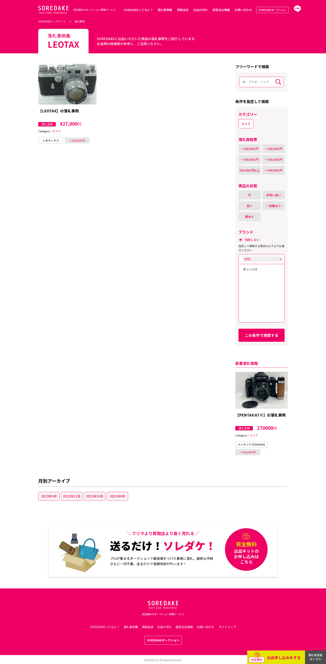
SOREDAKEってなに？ (138, 10)
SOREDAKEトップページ (52, 21)
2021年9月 (117, 496)
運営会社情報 (221, 10)
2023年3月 (49, 496)
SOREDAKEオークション (272, 10)
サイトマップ (227, 627)
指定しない (252, 240)
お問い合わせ (243, 10)
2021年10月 (94, 496)
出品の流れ (200, 10)
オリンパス (250, 269)
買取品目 (183, 10)
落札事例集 (165, 10)
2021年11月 (71, 496)
